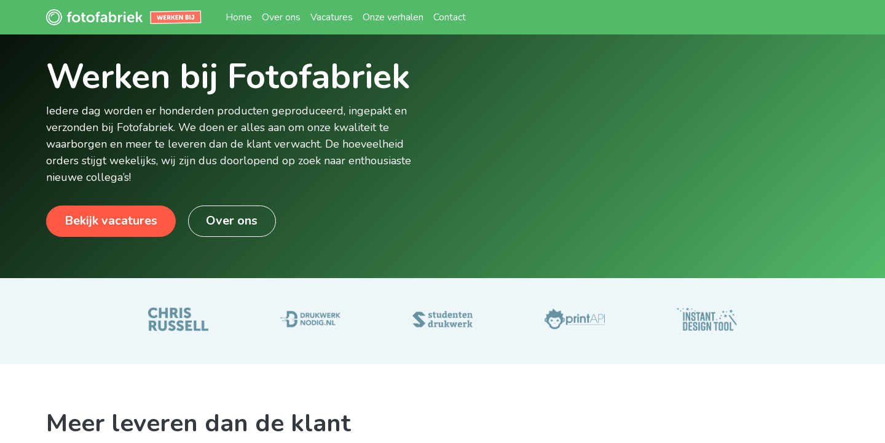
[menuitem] (239, 17)
